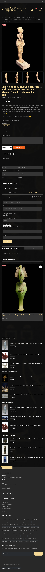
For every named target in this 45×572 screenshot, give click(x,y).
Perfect (40, 197)
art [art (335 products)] (32, 522)
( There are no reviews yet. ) (15, 97)
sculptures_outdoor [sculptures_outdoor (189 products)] (6, 541)
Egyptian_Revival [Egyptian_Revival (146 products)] (25, 527)
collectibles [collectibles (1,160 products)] (37, 522)
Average (36, 197)
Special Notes (6, 135)
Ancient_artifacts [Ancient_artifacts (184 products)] (25, 519)
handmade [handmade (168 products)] (13, 533)
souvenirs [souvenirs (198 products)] (21, 541)
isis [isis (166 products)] (41, 536)
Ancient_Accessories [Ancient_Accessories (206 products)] (7, 519)
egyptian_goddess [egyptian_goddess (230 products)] (6, 527)
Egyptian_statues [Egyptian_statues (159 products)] (6, 530)
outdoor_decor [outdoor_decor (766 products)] (18, 538)
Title (7, 200)
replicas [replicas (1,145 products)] (29, 538)
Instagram (11, 493)
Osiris (3, 313)
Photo (4, 215)
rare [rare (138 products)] (25, 538)
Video (7, 215)
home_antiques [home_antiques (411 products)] (15, 536)
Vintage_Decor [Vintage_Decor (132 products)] (33, 541)
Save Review (7, 242)
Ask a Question (33, 192)
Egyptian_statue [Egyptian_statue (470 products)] (35, 527)
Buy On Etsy (19, 147)
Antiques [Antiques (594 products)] (23, 522)
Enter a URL (9, 218)
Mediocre (34, 197)
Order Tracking (5, 503)
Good (38, 197)
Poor (32, 197)
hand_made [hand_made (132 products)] (30, 533)
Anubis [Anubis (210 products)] (28, 522)
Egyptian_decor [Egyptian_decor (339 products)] (31, 524)
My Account (5, 510)
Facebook (3, 154)
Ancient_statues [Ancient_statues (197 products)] (16, 522)
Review (5, 206)
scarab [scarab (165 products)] (35, 538)
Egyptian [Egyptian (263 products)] (16, 524)
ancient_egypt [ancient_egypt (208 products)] (34, 519)
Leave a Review (12, 192)
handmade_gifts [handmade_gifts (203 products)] (22, 533)
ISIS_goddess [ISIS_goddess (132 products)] (5, 538)
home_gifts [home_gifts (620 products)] (31, 536)
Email (14, 154)
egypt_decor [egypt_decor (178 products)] (15, 530)
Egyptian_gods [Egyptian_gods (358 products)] (16, 527)
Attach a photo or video (9, 213)
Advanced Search (6, 508)
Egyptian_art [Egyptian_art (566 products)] (23, 524)
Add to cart (8, 148)
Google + (11, 154)
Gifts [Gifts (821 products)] (30, 530)
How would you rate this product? (12, 197)
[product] (22, 288)
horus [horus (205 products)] (37, 536)
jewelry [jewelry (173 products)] (12, 538)
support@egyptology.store (9, 485)
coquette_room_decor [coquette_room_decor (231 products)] (7, 524)
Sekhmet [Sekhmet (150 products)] (15, 541)
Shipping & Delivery (7, 504)
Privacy (3, 511)
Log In (4, 1)
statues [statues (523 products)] (27, 541)
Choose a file (6, 224)
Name (5, 229)
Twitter (6, 154)
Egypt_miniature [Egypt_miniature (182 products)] (23, 530)
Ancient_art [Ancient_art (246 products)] (16, 519)
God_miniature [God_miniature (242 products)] (5, 533)
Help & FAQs (5, 501)
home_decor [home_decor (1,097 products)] (24, 536)
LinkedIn (8, 154)
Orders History (5, 506)
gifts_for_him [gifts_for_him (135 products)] (36, 530)
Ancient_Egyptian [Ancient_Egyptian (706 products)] (6, 522)
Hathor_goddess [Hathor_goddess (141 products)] (6, 536)
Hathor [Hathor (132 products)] (36, 533)
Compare (6, 158)
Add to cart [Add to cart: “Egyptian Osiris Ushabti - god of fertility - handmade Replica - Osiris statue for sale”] (40, 266)
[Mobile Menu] (3, 9)
